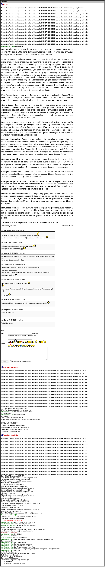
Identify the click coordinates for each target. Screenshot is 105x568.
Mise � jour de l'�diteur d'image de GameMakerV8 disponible (20, 510)
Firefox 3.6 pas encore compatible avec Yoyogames (16, 482)
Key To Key (4, 417)
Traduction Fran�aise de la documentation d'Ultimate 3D (18, 518)
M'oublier (28, 363)
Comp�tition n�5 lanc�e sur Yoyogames (14, 487)
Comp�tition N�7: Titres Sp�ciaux (12, 507)
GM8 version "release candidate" (11, 499)
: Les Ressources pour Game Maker (18, 548)
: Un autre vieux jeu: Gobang (16, 546)
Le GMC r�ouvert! (6, 563)
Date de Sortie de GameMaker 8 (11, 512)
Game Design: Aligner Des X (16, 525)
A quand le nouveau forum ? (9, 423)
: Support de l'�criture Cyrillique (18, 526)
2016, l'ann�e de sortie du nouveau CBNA (14, 409)
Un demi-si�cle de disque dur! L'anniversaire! (15, 428)
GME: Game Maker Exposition (10, 556)
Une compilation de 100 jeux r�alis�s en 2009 (15, 491)
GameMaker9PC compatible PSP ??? (12, 477)
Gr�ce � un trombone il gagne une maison (14, 430)
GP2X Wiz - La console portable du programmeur (16, 411)
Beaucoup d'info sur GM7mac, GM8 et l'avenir (15, 501)
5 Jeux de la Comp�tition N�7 (10, 508)
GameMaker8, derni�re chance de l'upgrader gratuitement (19, 479)
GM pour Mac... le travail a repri (10, 483)
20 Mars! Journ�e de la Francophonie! (12, 426)
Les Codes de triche (13, 543)
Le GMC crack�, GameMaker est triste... (13, 565)
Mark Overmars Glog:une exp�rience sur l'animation (17, 532)
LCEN (3, 422)
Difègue (14, 226)
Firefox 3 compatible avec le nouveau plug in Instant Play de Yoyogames (23, 530)
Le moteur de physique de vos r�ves (12, 485)
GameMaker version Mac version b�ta (12, 520)
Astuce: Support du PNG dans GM (18, 523)
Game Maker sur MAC (7, 542)
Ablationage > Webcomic (8, 425)
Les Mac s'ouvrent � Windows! (10, 432)
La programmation (6, 414)
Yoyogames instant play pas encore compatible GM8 (17, 493)
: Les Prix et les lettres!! (14, 539)
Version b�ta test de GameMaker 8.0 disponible (15, 503)
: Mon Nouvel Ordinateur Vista (16, 413)
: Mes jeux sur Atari (13, 416)
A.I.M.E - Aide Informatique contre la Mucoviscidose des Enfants (20, 420)
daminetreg (7, 299)
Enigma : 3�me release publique (11, 528)
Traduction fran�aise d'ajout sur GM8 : (13, 498)
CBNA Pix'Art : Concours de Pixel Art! (12, 419)
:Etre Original (11, 535)
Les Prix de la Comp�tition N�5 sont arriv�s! (15, 561)
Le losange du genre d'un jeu (16, 545)
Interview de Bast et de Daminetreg (11, 557)
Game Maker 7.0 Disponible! (9, 559)
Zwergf (6, 320)
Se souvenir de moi (18, 363)
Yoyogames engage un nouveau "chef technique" (16, 480)
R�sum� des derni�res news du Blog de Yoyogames (17, 489)
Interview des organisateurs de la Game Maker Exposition (18, 554)
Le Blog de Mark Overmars (9, 553)
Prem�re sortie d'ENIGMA (9, 537)
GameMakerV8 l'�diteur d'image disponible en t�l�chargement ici (21, 514)
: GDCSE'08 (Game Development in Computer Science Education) (27, 540)
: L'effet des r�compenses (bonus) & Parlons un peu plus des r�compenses (30, 550)
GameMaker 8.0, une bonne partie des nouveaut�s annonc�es (20, 505)
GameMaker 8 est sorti (8, 494)
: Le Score (10, 551)
